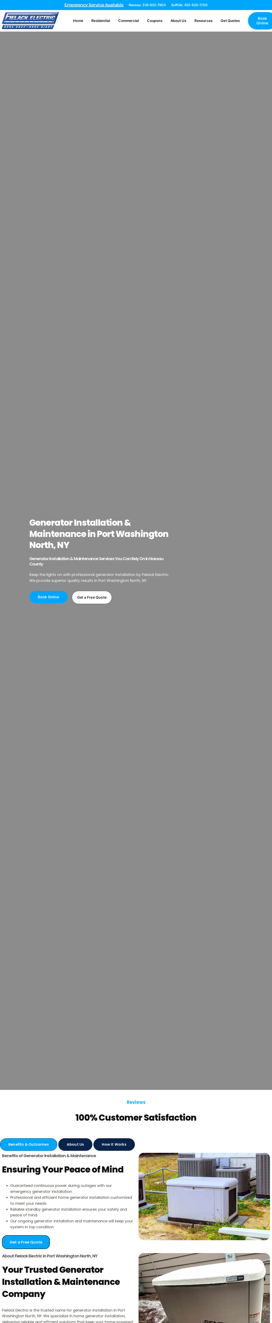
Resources (206, 21)
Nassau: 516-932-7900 (147, 5)
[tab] (29, 1145)
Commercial (131, 21)
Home (81, 21)
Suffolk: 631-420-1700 (189, 5)
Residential (103, 21)
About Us (181, 21)
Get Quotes (232, 21)
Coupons (157, 21)
